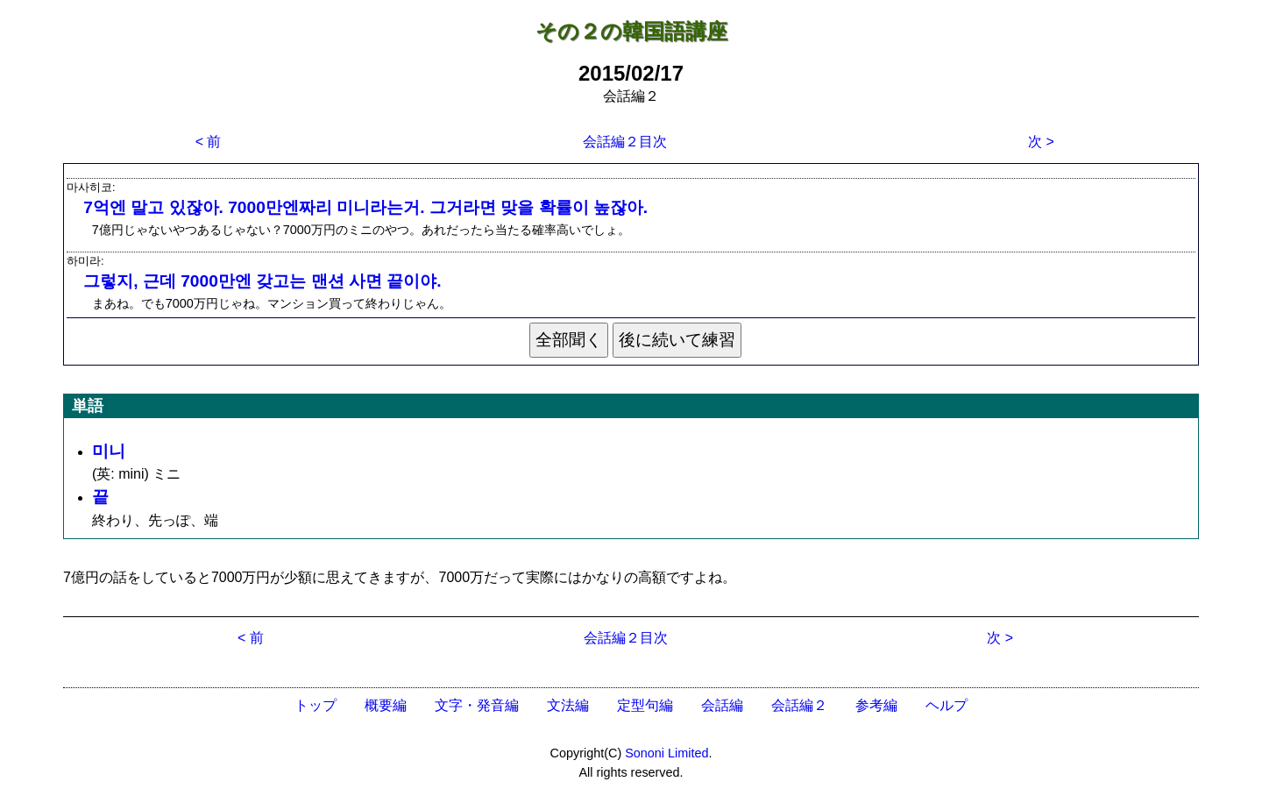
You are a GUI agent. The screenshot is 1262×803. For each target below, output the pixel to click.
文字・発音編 (477, 705)
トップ (315, 705)
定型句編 (645, 705)
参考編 (876, 705)
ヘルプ (946, 705)
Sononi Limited (666, 753)
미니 (108, 451)
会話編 (722, 705)
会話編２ (799, 705)
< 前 (208, 141)
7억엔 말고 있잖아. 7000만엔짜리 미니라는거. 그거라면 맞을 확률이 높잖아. (365, 207)
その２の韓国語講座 (631, 31)
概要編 (386, 705)
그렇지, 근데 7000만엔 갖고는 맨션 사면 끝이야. (262, 281)
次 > (1041, 141)
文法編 (568, 705)
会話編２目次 (625, 141)
